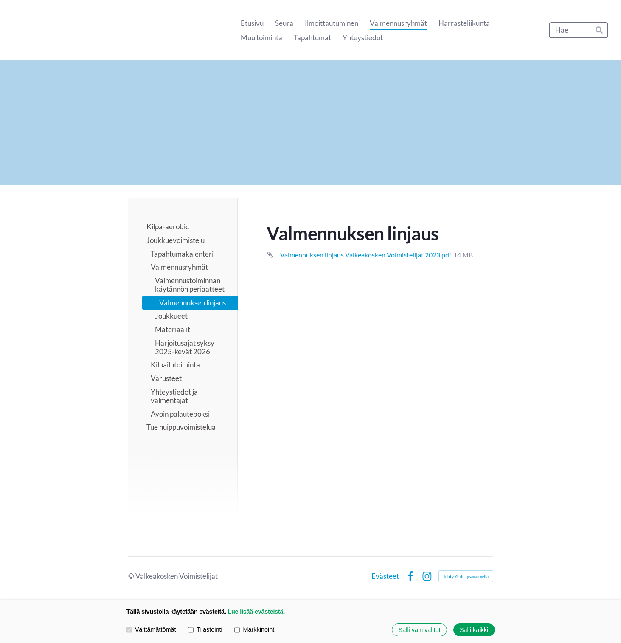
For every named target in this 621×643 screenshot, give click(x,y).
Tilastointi (205, 629)
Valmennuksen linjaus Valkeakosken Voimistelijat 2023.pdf (365, 255)
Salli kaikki (474, 629)
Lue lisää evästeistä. (256, 611)
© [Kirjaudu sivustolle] (131, 576)
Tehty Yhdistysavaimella (466, 576)
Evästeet (385, 576)
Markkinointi (254, 629)
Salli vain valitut (420, 629)
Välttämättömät (151, 629)
